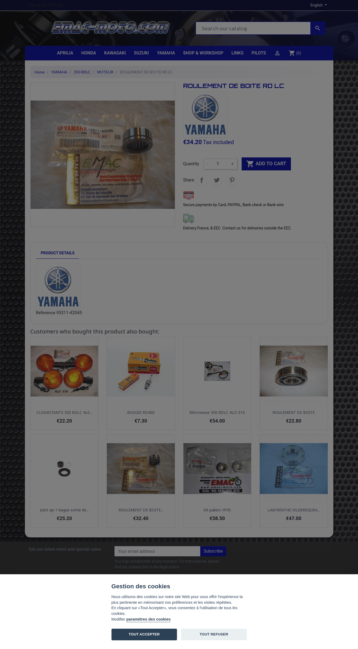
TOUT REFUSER (214, 634)
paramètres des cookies (148, 619)
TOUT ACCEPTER (144, 634)
